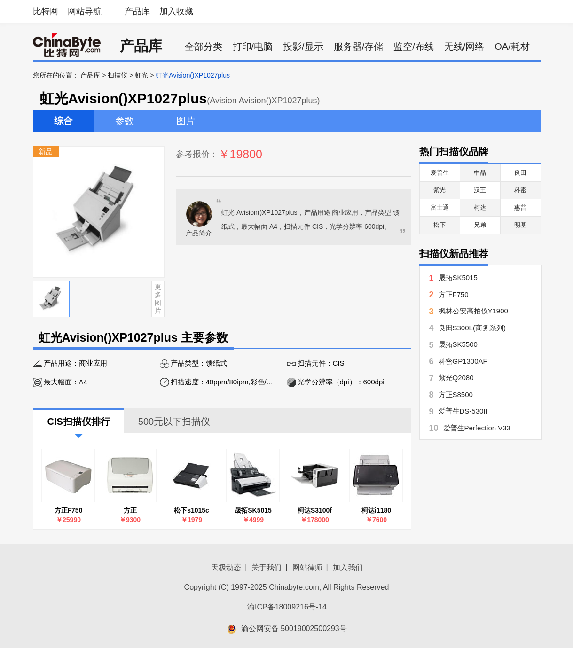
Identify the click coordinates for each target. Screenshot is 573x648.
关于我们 (266, 567)
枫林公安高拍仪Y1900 (473, 311)
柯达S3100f (315, 510)
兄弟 (480, 224)
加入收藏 (176, 11)
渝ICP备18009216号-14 (287, 607)
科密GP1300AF (463, 361)
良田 (520, 172)
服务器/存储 (359, 46)
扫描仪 (117, 75)
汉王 (480, 190)
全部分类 (203, 46)
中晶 (480, 172)
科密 (520, 190)
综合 (63, 121)
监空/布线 (413, 46)
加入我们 (348, 567)
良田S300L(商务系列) (472, 328)
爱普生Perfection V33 (476, 428)
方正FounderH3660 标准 (130, 511)
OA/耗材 (512, 46)
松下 (439, 224)
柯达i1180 (376, 510)
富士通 (440, 207)
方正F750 (69, 510)
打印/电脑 (253, 46)
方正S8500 (456, 394)
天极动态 (226, 567)
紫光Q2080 (456, 378)
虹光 (141, 75)
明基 (520, 224)
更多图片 (158, 298)
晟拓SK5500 (458, 344)
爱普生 (440, 172)
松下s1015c (191, 510)
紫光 (439, 190)
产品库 (137, 11)
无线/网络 (464, 46)
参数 (124, 121)
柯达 (480, 207)
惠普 (520, 207)
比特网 (45, 11)
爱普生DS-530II (463, 411)
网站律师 (307, 567)
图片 (185, 121)
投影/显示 (303, 46)
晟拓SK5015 (253, 510)
